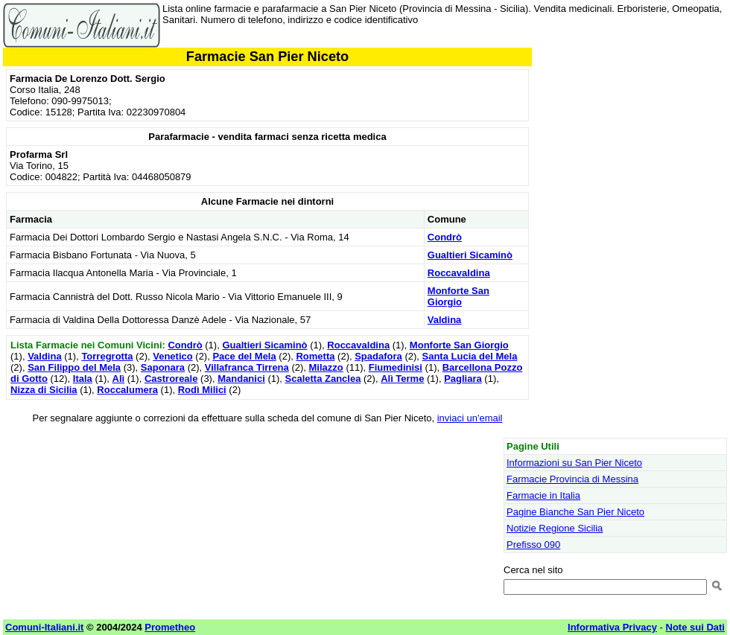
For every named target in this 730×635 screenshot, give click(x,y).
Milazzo (326, 367)
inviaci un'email (470, 418)
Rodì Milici (202, 389)
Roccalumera (127, 389)
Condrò (445, 237)
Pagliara (463, 378)
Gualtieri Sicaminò (470, 255)
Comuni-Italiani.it (44, 627)
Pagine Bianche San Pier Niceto (575, 511)
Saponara (163, 367)
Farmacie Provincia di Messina (572, 479)
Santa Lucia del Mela (470, 356)
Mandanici (241, 378)
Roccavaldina (459, 272)
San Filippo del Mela (74, 367)
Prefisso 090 (533, 544)
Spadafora (378, 356)
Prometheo (170, 627)
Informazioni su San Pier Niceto (574, 462)
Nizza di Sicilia (43, 389)
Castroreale (171, 378)
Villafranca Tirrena (247, 367)
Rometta (315, 356)
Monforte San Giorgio (458, 296)
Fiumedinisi (395, 367)
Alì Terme (402, 378)
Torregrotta (107, 356)
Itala (82, 378)
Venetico (172, 356)
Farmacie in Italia (543, 495)
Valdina (445, 319)
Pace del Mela (244, 356)
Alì (118, 378)
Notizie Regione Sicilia (555, 528)
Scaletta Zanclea (323, 378)
